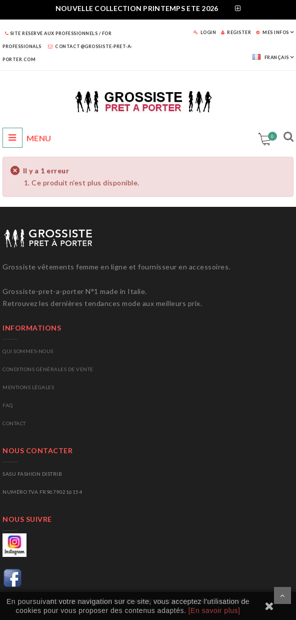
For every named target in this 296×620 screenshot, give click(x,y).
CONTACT (14, 423)
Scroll (282, 595)
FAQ (7, 405)
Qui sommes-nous (28, 351)
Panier (271, 136)
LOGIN (205, 32)
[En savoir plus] (214, 610)
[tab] (148, 10)
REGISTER (236, 32)
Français (270, 57)
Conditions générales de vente (48, 369)
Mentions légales (28, 387)
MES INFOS (272, 32)
